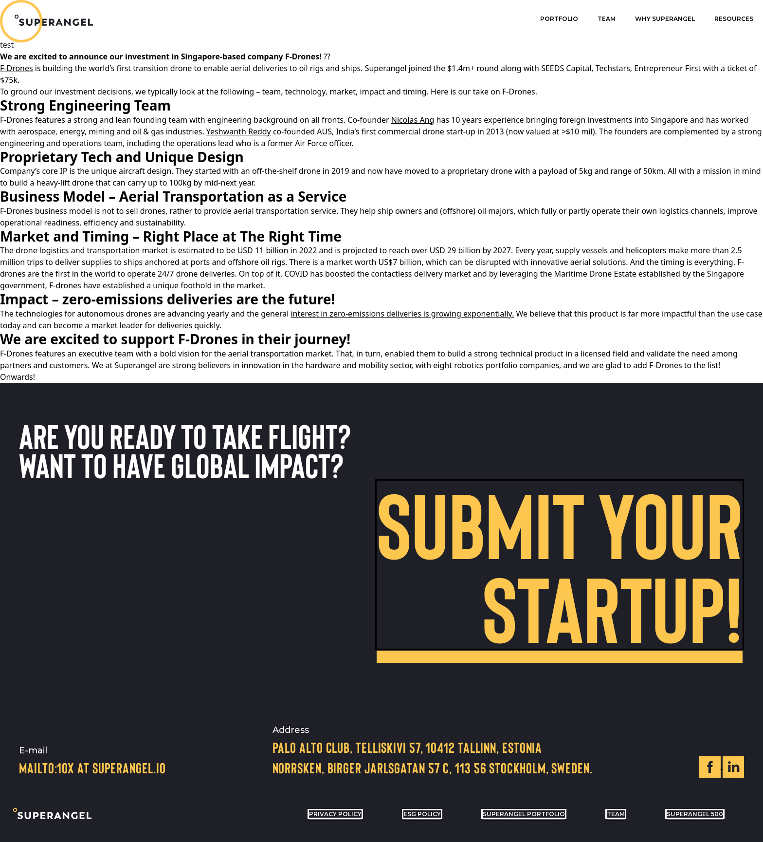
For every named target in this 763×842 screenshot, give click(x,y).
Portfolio (559, 18)
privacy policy (335, 814)
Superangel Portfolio (524, 814)
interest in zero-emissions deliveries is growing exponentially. (402, 313)
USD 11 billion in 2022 (277, 250)
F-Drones (16, 68)
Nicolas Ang (413, 119)
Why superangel (665, 18)
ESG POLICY (422, 814)
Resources (733, 18)
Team (607, 18)
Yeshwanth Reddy (238, 131)
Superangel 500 (695, 814)
